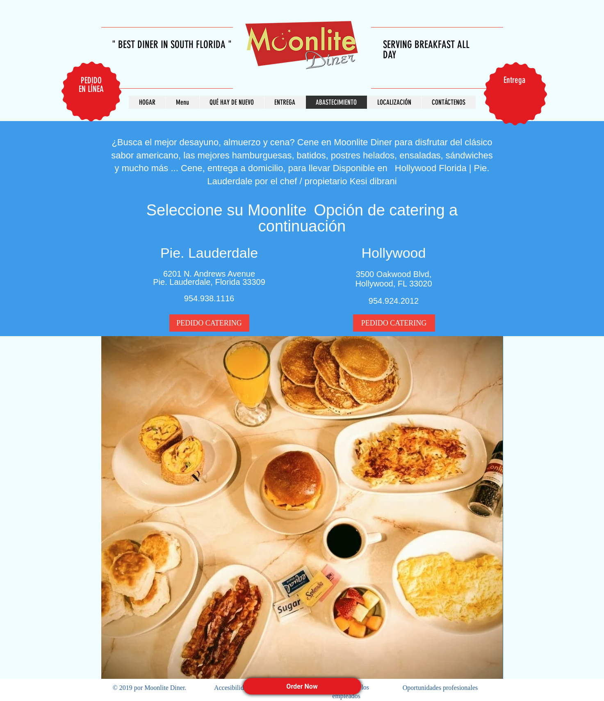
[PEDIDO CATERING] (209, 323)
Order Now (301, 686)
